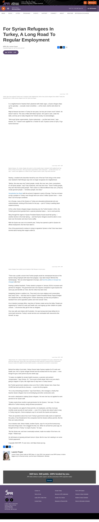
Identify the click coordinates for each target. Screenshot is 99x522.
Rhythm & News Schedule (81, 500)
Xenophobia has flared (15, 196)
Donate (93, 4)
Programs (26, 16)
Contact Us (37, 493)
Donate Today (58, 493)
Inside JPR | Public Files (40, 500)
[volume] (8, 11)
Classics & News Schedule (81, 497)
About (62, 16)
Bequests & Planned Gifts (61, 503)
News (3, 16)
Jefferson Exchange (82, 16)
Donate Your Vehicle (60, 500)
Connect (54, 16)
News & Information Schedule (82, 503)
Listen (18, 16)
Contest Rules (38, 503)
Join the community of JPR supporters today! (59, 479)
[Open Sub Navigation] (6, 16)
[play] (3, 11)
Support (44, 16)
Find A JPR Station (79, 493)
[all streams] (91, 11)
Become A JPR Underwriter (61, 497)
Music (10, 16)
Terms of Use (38, 497)
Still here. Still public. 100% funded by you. (49, 477)
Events (35, 16)
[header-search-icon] (85, 4)
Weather (70, 16)
